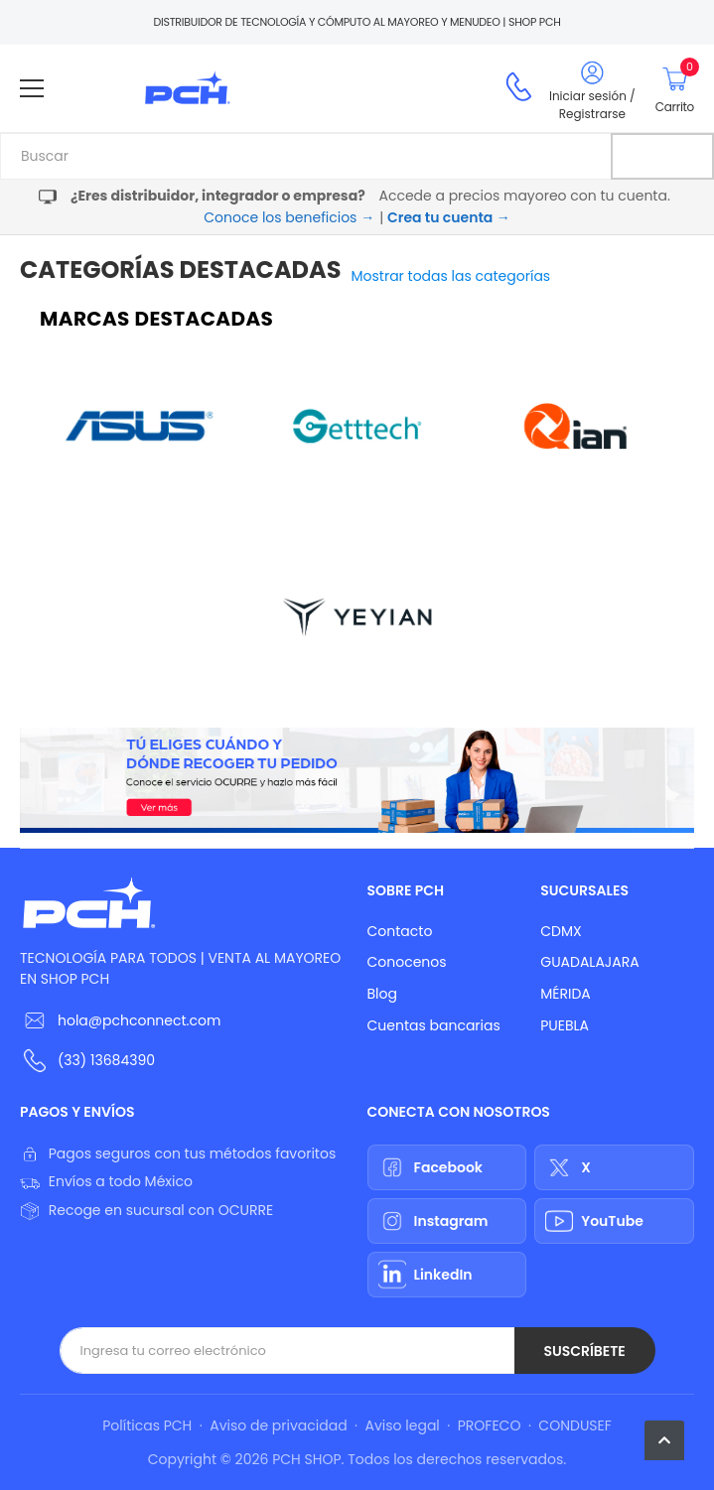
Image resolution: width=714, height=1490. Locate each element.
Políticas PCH (147, 1425)
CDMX (560, 931)
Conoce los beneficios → (289, 217)
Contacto (400, 931)
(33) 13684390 (106, 1060)
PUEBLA (564, 1025)
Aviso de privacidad (278, 1425)
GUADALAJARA (589, 962)
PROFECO (489, 1425)
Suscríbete (584, 1351)
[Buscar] (662, 156)
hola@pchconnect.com (139, 1020)
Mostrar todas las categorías (451, 276)
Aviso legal (402, 1425)
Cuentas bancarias (433, 1025)
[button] (664, 1440)
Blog (382, 994)
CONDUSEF (574, 1425)
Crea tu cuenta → (448, 217)
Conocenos (407, 962)
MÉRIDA (565, 994)
